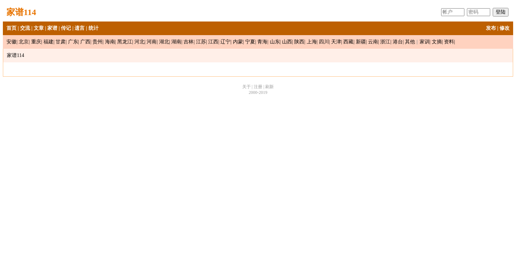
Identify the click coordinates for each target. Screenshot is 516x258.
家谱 (52, 28)
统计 (94, 28)
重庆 (36, 41)
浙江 (385, 41)
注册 (258, 86)
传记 (66, 28)
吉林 (188, 41)
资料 (449, 41)
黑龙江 (124, 41)
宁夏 (250, 41)
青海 (262, 41)
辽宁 (225, 41)
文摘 (437, 41)
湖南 (176, 41)
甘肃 (61, 41)
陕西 (299, 41)
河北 (139, 41)
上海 (312, 41)
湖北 (164, 41)
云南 (373, 41)
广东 (73, 41)
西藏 (348, 41)
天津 (336, 41)
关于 (246, 86)
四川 (324, 41)
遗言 (80, 28)
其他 (410, 41)
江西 (213, 41)
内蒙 (238, 41)
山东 (275, 41)
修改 (505, 28)
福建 (48, 41)
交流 (25, 28)
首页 (11, 28)
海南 (110, 41)
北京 (24, 41)
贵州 (97, 41)
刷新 (269, 86)
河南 (152, 41)
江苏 (201, 41)
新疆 (361, 41)
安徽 (11, 41)
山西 (287, 41)
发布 (491, 28)
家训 (425, 41)
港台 (398, 41)
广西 (85, 41)
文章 (39, 28)
